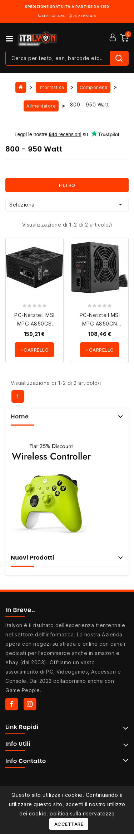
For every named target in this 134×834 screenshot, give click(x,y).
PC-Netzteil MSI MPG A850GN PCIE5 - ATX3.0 (100, 323)
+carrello (34, 350)
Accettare (69, 824)
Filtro (67, 185)
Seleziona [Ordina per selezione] (67, 204)
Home (20, 416)
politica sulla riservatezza (82, 813)
